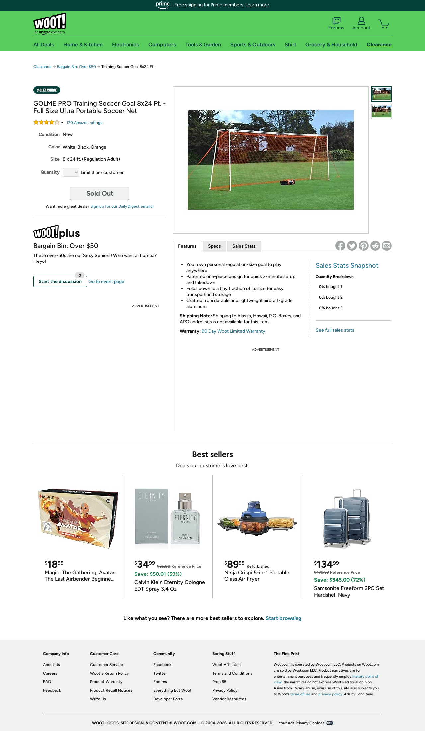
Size (55, 159)
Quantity (50, 172)
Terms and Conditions (232, 673)
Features (187, 246)
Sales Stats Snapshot (347, 265)
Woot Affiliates (226, 664)
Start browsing (284, 618)
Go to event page (106, 281)
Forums (336, 24)
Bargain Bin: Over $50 (76, 66)
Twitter (160, 673)
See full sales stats (335, 330)
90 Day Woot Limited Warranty (233, 331)
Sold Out (99, 193)
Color (54, 147)
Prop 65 (219, 681)
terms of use (300, 694)
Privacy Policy (224, 690)
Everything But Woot (172, 690)
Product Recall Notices (111, 690)
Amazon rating (84, 122)
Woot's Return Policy (109, 673)
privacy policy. (330, 694)
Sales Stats (244, 246)
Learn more (257, 5)
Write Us (98, 699)
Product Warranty (106, 681)
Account (361, 24)
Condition (49, 134)
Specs (214, 246)
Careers (50, 673)
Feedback (52, 690)
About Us (51, 664)
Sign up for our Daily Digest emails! (122, 206)
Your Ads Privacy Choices (302, 723)
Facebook (162, 664)
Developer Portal (168, 699)
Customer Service (106, 664)
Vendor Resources (229, 699)
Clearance (42, 66)
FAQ (47, 681)
